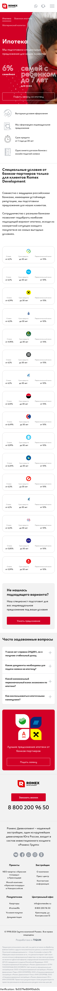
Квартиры (14, 903)
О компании (43, 871)
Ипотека (6, 18)
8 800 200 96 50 (28, 807)
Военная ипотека (23, 18)
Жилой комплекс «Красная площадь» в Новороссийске (14, 885)
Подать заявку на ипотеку (28, 96)
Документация (14, 916)
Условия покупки (14, 912)
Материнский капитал (14, 25)
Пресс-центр (42, 876)
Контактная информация (42, 882)
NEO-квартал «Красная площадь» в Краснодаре (14, 874)
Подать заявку (28, 762)
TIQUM (37, 939)
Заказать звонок (28, 797)
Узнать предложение (28, 620)
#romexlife (14, 907)
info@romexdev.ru (42, 903)
